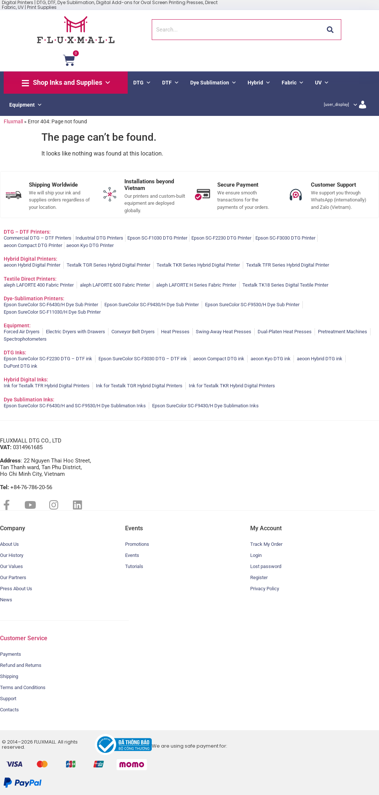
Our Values (11, 566)
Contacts (9, 709)
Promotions (137, 544)
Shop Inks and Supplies (72, 82)
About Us (9, 544)
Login (256, 555)
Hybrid (259, 82)
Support (8, 698)
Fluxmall (13, 121)
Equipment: (17, 325)
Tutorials (134, 566)
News (6, 599)
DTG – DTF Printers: (27, 232)
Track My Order (266, 544)
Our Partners (13, 577)
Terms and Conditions (23, 687)
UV (322, 82)
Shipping (9, 676)
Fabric (293, 82)
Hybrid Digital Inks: (26, 380)
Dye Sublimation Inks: (29, 399)
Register (259, 577)
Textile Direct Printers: (30, 279)
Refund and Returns (20, 665)
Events (132, 555)
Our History (11, 555)
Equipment (25, 105)
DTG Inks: (15, 352)
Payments (10, 654)
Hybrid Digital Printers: (30, 259)
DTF (170, 82)
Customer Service (23, 638)
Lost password (265, 566)
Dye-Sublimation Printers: (34, 298)
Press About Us (16, 588)
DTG (142, 82)
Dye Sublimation (213, 82)
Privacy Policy (264, 588)
